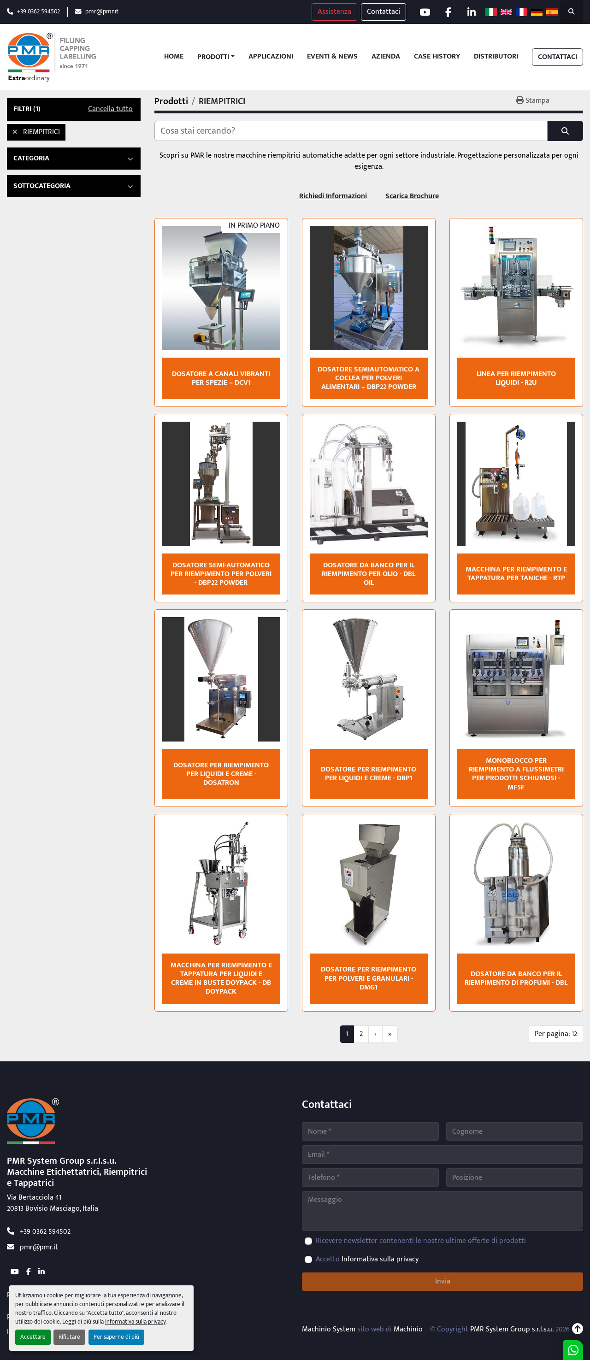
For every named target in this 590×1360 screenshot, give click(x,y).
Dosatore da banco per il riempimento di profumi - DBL (516, 978)
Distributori (496, 57)
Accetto (367, 1259)
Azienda (386, 57)
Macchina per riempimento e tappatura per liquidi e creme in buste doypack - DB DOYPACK (221, 978)
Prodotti (213, 57)
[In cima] (577, 1329)
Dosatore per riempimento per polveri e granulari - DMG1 (368, 978)
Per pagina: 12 (556, 1034)
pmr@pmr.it (101, 12)
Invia (442, 1281)
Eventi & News (332, 57)
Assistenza (334, 12)
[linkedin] (471, 12)
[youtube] (424, 12)
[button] (216, 57)
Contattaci (383, 12)
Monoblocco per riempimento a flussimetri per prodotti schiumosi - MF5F (516, 774)
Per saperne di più (116, 1337)
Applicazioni (270, 57)
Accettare (33, 1337)
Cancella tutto (110, 109)
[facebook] (448, 12)
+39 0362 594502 (38, 12)
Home (173, 57)
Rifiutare (69, 1337)
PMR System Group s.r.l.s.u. (512, 1329)
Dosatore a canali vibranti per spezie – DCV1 (221, 378)
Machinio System (328, 1329)
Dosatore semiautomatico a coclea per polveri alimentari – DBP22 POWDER (368, 378)
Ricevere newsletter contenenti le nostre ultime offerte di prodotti (421, 1241)
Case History (437, 57)
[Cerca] (351, 131)
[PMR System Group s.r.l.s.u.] (33, 1120)
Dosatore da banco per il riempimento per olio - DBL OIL (368, 574)
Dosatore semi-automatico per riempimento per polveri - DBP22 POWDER (221, 574)
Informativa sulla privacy (135, 1322)
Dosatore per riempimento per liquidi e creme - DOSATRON (221, 774)
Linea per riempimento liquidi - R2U (516, 378)
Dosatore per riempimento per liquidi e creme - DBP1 (368, 773)
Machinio (408, 1329)
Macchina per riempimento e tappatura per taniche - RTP (516, 573)
